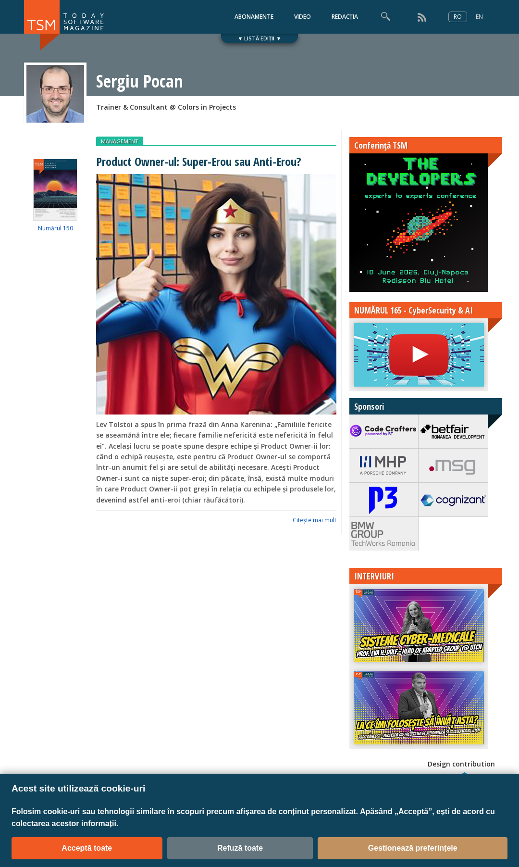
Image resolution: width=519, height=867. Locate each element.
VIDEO (302, 17)
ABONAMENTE (254, 17)
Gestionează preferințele (412, 848)
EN (479, 17)
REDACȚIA (345, 17)
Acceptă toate (87, 848)
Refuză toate (240, 848)
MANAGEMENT (119, 141)
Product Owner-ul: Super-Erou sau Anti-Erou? (198, 161)
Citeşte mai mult (314, 520)
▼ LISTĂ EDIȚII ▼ (260, 38)
